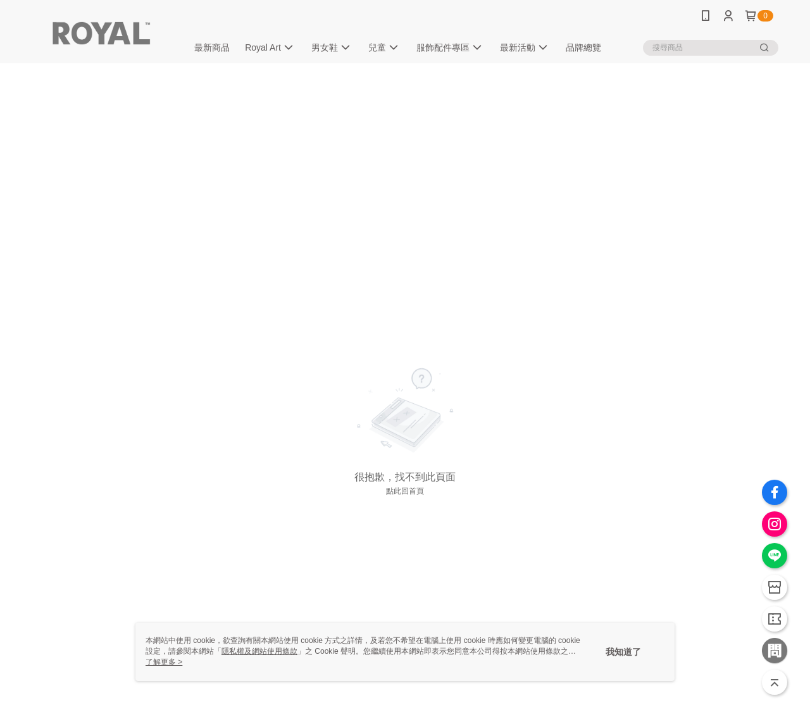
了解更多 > (164, 662)
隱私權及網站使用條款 (259, 651)
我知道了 (623, 652)
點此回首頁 (405, 491)
